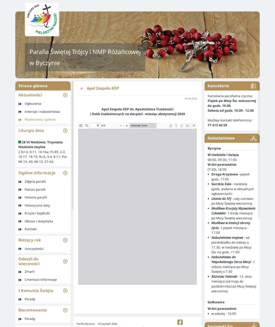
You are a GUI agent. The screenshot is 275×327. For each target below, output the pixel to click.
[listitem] (43, 104)
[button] (43, 95)
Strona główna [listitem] (43, 85)
